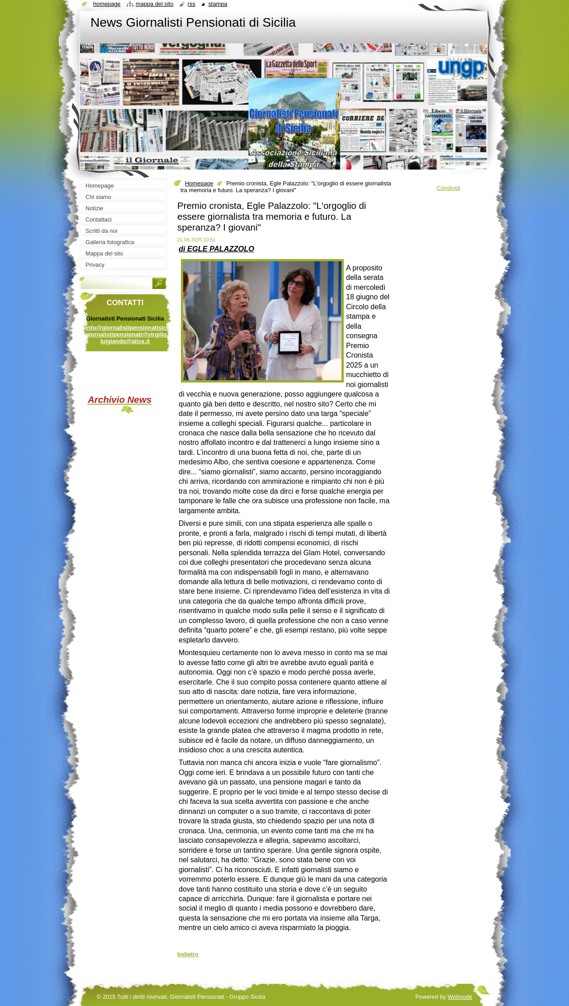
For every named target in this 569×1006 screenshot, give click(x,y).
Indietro (188, 954)
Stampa (217, 3)
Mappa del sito (154, 3)
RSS (191, 3)
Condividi (448, 187)
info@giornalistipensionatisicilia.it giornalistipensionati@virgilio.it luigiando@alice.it (132, 334)
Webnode (459, 996)
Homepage (199, 183)
